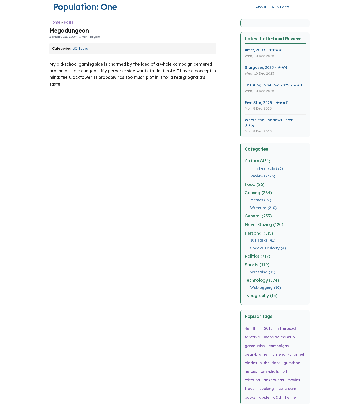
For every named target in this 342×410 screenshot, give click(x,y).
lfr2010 (266, 328)
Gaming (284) (258, 192)
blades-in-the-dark (262, 363)
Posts (68, 22)
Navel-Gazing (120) (264, 224)
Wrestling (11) (262, 272)
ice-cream (287, 388)
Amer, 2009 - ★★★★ (263, 50)
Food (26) (255, 184)
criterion (252, 380)
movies (293, 380)
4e (247, 328)
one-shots (270, 371)
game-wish (255, 345)
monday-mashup (279, 337)
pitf (285, 371)
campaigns (279, 345)
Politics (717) (257, 256)
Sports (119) (257, 264)
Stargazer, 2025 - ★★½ (266, 67)
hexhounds (274, 380)
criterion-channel (288, 354)
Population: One (85, 7)
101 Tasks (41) (262, 240)
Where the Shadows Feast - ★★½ (270, 123)
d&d (277, 397)
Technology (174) (262, 280)
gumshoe (292, 363)
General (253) (258, 216)
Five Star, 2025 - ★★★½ (267, 102)
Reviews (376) (262, 176)
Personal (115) (259, 233)
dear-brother (257, 354)
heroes (251, 371)
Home (54, 22)
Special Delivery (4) (268, 248)
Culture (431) (257, 161)
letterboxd (286, 328)
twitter (291, 397)
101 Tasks (80, 48)
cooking (266, 388)
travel (250, 388)
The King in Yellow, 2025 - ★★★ (274, 85)
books (250, 397)
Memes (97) (260, 200)
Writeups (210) (263, 207)
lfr (255, 328)
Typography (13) (261, 295)
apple (264, 397)
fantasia (252, 337)
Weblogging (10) (265, 287)
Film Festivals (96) (266, 168)
